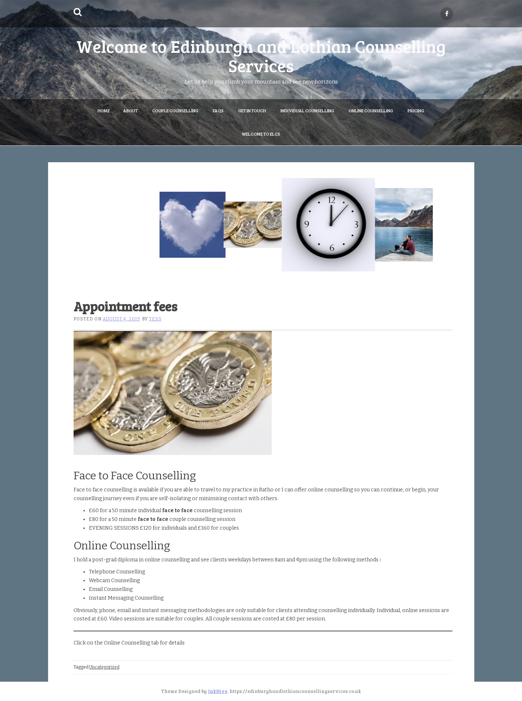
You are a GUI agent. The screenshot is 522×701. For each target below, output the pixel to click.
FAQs (218, 110)
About (130, 110)
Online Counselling (371, 110)
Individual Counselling (307, 110)
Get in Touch (252, 110)
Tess (155, 319)
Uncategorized (104, 667)
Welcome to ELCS (261, 134)
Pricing (416, 110)
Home (104, 110)
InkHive (217, 691)
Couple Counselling (175, 110)
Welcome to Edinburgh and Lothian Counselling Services (261, 55)
